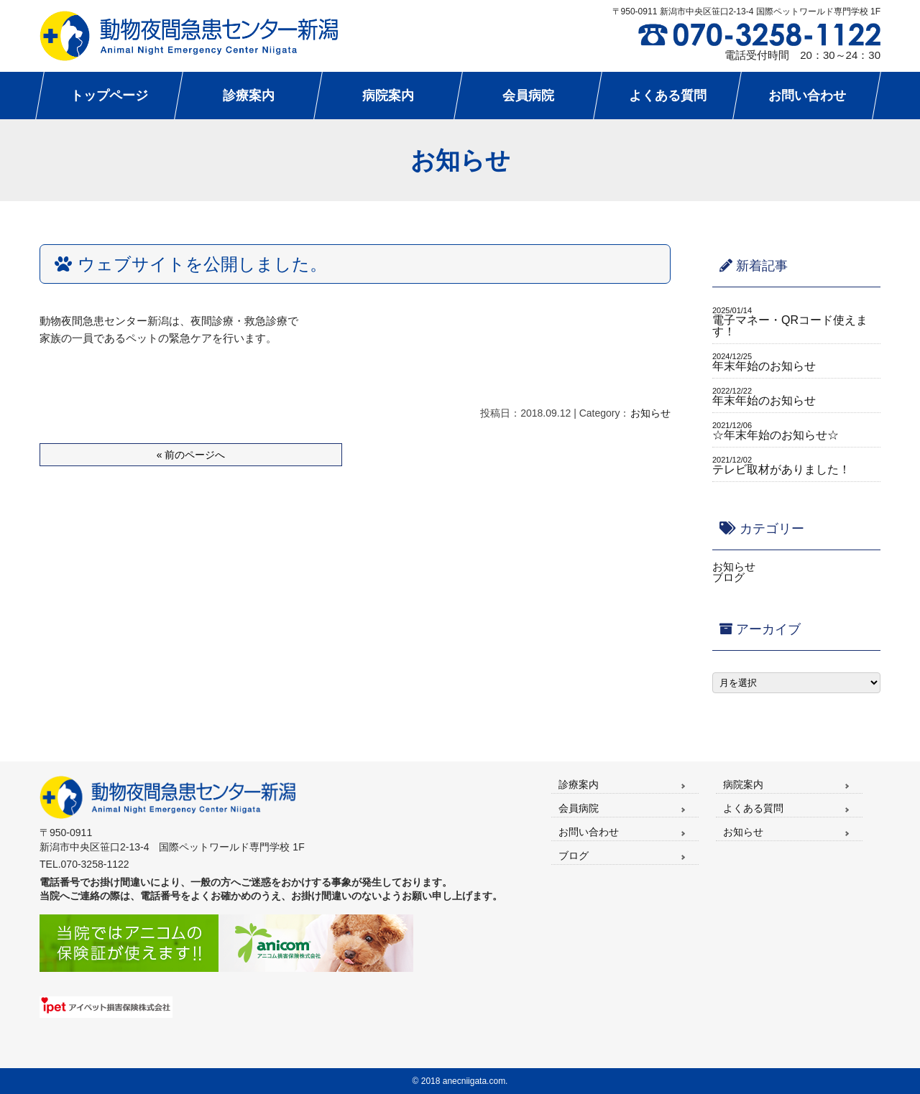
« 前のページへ (191, 454)
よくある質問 (753, 808)
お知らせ (650, 413)
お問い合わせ (588, 832)
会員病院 (578, 808)
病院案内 (743, 784)
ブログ (728, 577)
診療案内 (578, 784)
